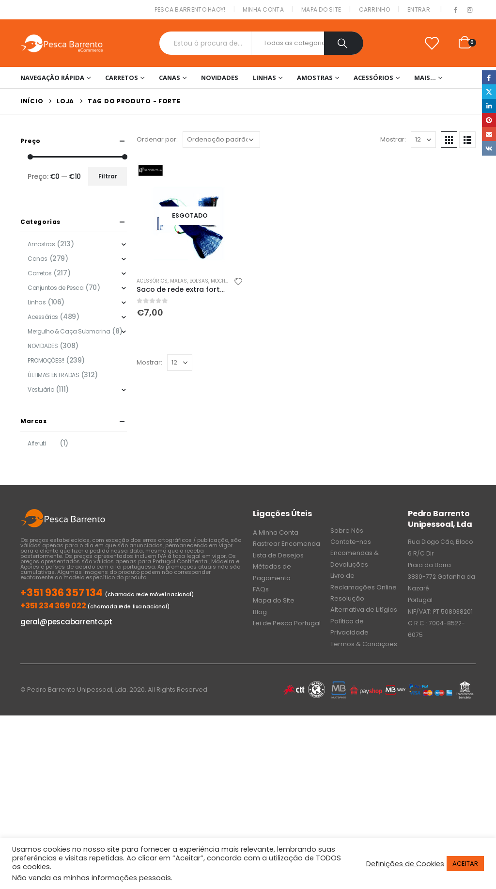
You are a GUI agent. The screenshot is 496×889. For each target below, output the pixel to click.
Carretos (121, 77)
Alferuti (37, 443)
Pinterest (489, 120)
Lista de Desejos (278, 555)
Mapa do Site (321, 9)
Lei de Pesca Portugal (287, 623)
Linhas (264, 77)
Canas (169, 77)
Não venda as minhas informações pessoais (91, 878)
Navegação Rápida (52, 77)
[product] (190, 215)
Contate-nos (350, 541)
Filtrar (107, 176)
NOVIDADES (219, 77)
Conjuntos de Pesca (55, 288)
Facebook (489, 77)
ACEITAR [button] (465, 863)
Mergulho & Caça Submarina (69, 331)
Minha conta (263, 9)
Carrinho (374, 9)
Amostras (315, 77)
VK (489, 148)
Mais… (425, 77)
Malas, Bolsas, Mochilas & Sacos (214, 281)
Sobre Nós (346, 530)
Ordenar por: (157, 139)
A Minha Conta (275, 532)
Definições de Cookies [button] (405, 863)
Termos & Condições (363, 644)
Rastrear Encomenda (286, 543)
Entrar (418, 9)
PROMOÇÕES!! (46, 360)
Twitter (489, 91)
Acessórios (373, 77)
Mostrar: (393, 139)
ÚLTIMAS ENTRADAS (53, 375)
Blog (260, 612)
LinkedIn (489, 106)
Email (489, 134)
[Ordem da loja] (221, 139)
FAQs (261, 589)
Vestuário (41, 389)
